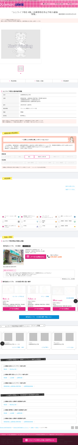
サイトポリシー (60, 434)
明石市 (37, 427)
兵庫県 (32, 427)
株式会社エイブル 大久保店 (68, 278)
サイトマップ (30, 434)
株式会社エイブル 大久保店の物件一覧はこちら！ (39, 317)
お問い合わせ (21, 434)
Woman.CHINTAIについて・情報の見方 (45, 434)
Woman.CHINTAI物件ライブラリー (21, 427)
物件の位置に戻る (70, 186)
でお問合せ (14, 309)
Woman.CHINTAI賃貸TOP (6, 427)
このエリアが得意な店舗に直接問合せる (40, 440)
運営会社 (3, 434)
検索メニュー (72, 4)
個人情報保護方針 (12, 434)
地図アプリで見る (70, 189)
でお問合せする (35, 256)
